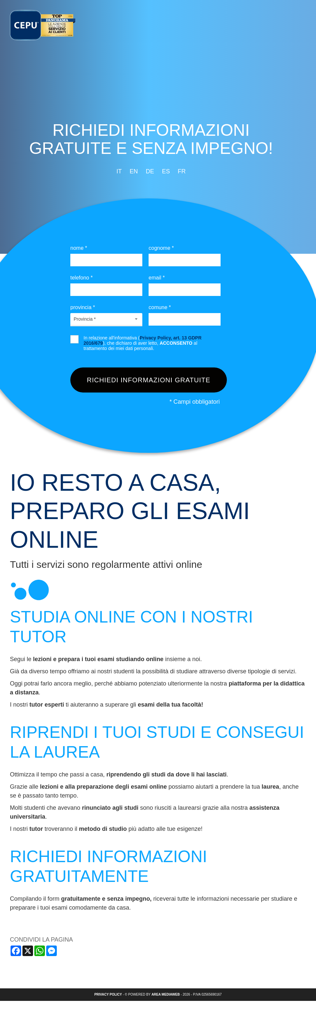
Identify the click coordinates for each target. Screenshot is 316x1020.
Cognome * (161, 248)
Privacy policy (108, 994)
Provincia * (82, 307)
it (119, 171)
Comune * (160, 307)
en (134, 171)
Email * (157, 277)
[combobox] (106, 319)
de (150, 171)
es (166, 171)
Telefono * (81, 277)
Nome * (78, 248)
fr (182, 171)
